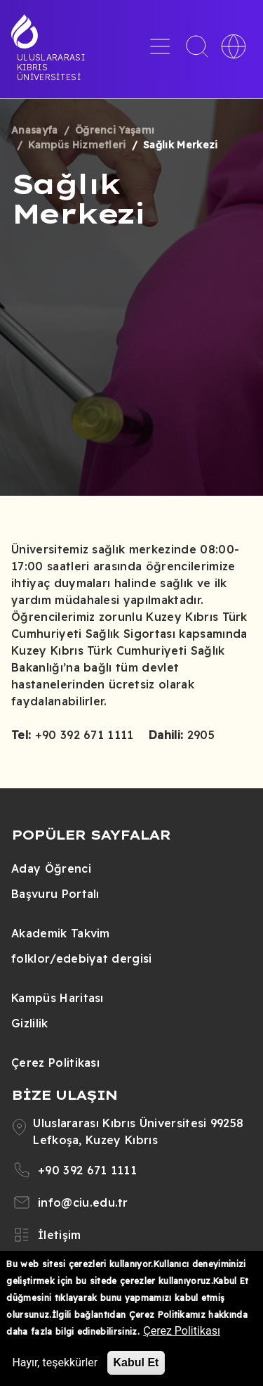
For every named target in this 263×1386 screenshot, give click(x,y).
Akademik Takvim (60, 933)
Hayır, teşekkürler (54, 1362)
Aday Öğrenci (51, 868)
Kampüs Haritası (57, 998)
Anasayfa (34, 130)
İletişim (59, 1235)
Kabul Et (136, 1362)
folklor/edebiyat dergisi (81, 958)
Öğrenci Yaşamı (114, 130)
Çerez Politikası (55, 1062)
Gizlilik (29, 1023)
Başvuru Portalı (55, 894)
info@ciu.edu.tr (83, 1202)
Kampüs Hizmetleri (77, 145)
